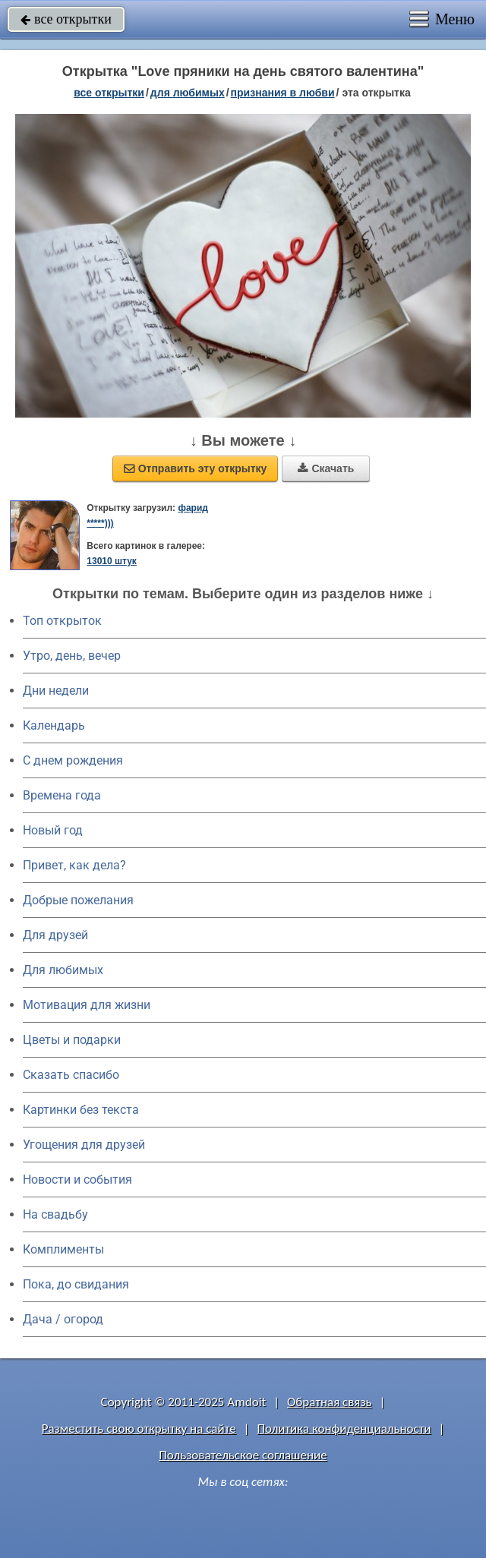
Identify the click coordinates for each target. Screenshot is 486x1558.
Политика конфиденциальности (344, 1429)
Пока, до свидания (76, 1284)
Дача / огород (63, 1319)
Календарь (54, 725)
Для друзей (55, 935)
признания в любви (283, 93)
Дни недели (56, 690)
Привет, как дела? (74, 865)
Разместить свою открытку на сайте (139, 1429)
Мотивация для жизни (86, 1005)
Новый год (53, 830)
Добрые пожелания (78, 900)
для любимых (187, 93)
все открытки (66, 19)
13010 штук (112, 561)
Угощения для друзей (84, 1144)
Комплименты (63, 1249)
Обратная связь (329, 1402)
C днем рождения (73, 760)
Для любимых (63, 970)
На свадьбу (55, 1214)
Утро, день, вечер (72, 655)
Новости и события (77, 1179)
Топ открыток (62, 620)
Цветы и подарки (72, 1040)
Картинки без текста (81, 1109)
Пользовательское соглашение (243, 1455)
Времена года (62, 795)
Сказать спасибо (71, 1075)
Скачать (326, 468)
